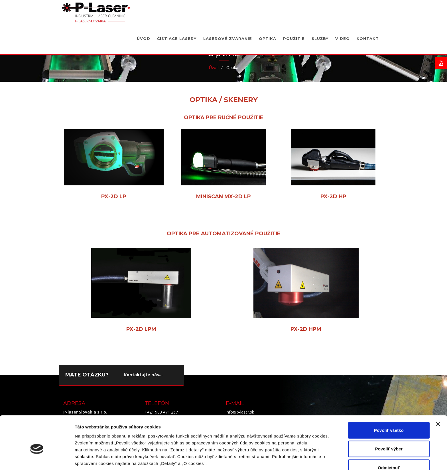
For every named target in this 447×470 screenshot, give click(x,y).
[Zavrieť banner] (438, 394)
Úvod (143, 36)
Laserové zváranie (227, 36)
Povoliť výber (389, 419)
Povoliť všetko (389, 400)
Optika (267, 36)
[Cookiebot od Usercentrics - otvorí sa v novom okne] (37, 459)
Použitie (294, 36)
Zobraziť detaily (298, 458)
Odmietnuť (389, 437)
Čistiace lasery (176, 36)
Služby (320, 36)
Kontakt (368, 36)
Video (342, 36)
